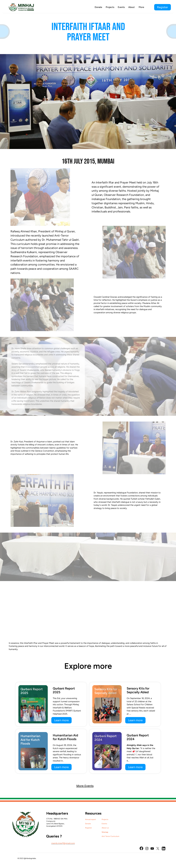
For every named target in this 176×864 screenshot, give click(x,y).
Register (88, 828)
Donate (88, 824)
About (131, 7)
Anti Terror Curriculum (110, 836)
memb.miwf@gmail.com (63, 843)
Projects (105, 819)
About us (105, 828)
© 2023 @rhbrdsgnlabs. (27, 858)
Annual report (90, 819)
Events (104, 824)
